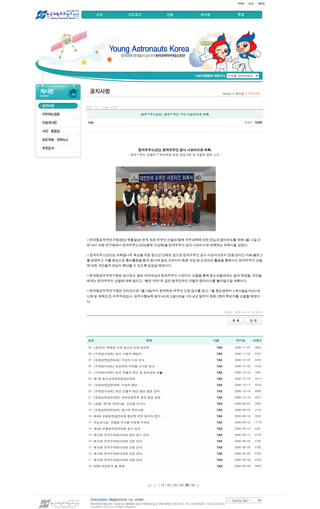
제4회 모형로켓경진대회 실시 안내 (117, 428)
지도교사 (134, 14)
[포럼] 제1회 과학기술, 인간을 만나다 (120, 403)
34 (180, 485)
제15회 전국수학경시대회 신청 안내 (118, 441)
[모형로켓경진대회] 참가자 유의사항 (119, 410)
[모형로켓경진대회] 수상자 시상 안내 (119, 360)
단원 (170, 14)
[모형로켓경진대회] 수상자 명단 (116, 385)
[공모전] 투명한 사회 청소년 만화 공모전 (122, 347)
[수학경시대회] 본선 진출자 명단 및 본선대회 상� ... (130, 372)
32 (168, 485)
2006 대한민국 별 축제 (109, 466)
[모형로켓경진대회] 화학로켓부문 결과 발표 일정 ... (129, 397)
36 (192, 485)
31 (162, 485)
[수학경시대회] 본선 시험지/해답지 (118, 353)
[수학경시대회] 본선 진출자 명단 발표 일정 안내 (127, 391)
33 (174, 485)
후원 (241, 14)
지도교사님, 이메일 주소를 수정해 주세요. (122, 422)
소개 (99, 14)
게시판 (205, 14)
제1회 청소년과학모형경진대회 (114, 378)
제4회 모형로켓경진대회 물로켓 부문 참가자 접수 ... (129, 416)
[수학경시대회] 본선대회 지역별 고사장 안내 (124, 366)
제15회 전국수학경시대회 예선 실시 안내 (121, 435)
